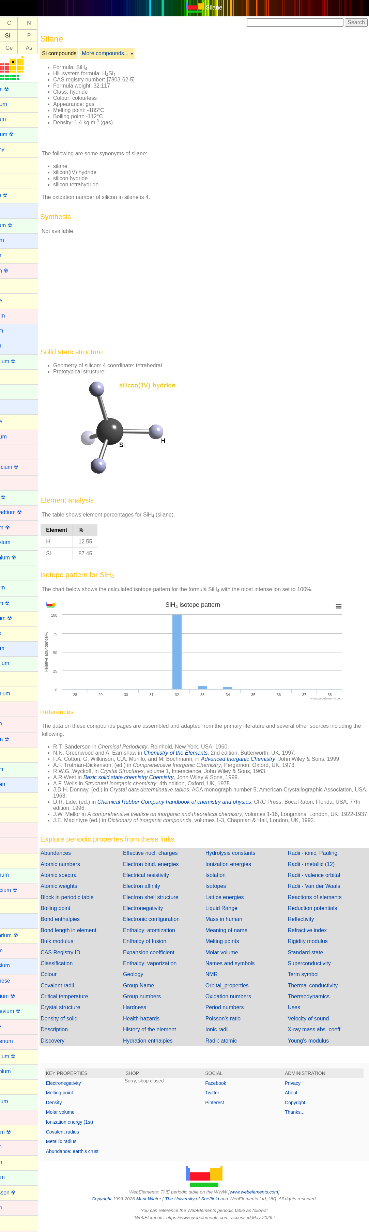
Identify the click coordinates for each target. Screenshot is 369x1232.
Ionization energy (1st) (93, 1128)
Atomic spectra (82, 881)
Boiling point (78, 914)
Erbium (13, 572)
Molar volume (233, 958)
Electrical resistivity (163, 881)
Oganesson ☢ (22, 1193)
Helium (13, 754)
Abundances (79, 859)
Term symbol (308, 980)
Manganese (19, 981)
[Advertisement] (267, 101)
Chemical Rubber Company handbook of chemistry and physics (197, 802)
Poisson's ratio (234, 1025)
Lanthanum (18, 875)
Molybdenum (20, 1041)
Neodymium (19, 1071)
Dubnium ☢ (19, 527)
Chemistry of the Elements (199, 753)
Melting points (234, 947)
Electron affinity (159, 892)
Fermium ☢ (19, 603)
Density (77, 1108)
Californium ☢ (22, 361)
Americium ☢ (21, 134)
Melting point (82, 1099)
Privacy (298, 1089)
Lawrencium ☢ (23, 890)
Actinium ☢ (18, 89)
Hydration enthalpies (165, 1047)
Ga (12, 48)
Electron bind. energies (168, 870)
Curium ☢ (17, 497)
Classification (80, 969)
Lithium (13, 920)
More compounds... (128, 53)
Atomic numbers (83, 870)
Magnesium (19, 965)
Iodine (12, 814)
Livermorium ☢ (23, 935)
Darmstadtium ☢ (25, 512)
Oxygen (14, 1222)
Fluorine (15, 633)
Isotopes (227, 892)
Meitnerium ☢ (21, 996)
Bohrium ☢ (18, 271)
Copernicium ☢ (23, 467)
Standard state (311, 958)
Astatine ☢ (18, 195)
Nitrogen (15, 1162)
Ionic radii (228, 1035)
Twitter (224, 1099)
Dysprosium (19, 542)
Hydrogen (16, 784)
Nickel (12, 1117)
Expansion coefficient (166, 958)
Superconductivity (314, 969)
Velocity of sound (314, 1025)
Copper (13, 482)
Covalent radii (80, 992)
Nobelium (16, 1177)
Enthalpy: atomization (166, 936)
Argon (12, 164)
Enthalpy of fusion (162, 947)
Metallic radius (84, 1147)
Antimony (16, 149)
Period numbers (236, 1013)
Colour (72, 980)
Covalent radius (85, 1138)
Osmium (15, 1207)
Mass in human (235, 925)
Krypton (14, 860)
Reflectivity (306, 925)
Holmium (15, 769)
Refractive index (313, 936)
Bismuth (15, 255)
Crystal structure (83, 1013)
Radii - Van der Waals (319, 892)
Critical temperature (87, 1002)
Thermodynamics (314, 1002)
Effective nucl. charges (167, 859)
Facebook (227, 1089)
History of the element (167, 1035)
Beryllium (16, 240)
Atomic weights (82, 892)
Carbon (13, 376)
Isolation (227, 881)
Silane (225, 7)
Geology (150, 980)
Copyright (301, 1108)
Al (12, 35)
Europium (16, 587)
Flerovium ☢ (20, 618)
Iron (9, 844)
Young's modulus (314, 1047)
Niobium (15, 1147)
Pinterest (226, 1108)
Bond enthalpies (83, 925)
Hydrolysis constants (242, 859)
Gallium (14, 678)
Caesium (15, 331)
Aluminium (17, 104)
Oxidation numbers (240, 1002)
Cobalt (12, 452)
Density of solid (82, 1025)
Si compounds (82, 53)
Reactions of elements (320, 903)
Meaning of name (238, 936)
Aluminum (17, 119)
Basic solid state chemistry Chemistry (152, 777)
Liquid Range (233, 914)
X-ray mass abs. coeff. (320, 1035)
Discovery (76, 1047)
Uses (299, 1013)
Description (77, 1035)
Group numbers (159, 1002)
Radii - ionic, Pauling (318, 859)
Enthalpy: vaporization (167, 969)
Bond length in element (92, 936)
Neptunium (18, 1101)
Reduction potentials (318, 914)
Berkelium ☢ (20, 225)
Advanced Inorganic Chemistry (261, 759)
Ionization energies (240, 870)
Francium (16, 648)
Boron (12, 285)
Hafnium (15, 723)
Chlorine (15, 421)
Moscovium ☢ (22, 1056)
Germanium (19, 693)
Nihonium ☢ (19, 1132)
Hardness (152, 1013)
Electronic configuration (168, 925)
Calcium (15, 346)
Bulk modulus (80, 947)
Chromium (17, 437)
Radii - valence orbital (319, 881)
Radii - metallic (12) (316, 870)
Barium (13, 210)
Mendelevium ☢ (24, 1011)
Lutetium (15, 950)
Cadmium (16, 316)
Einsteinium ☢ (22, 557)
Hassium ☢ (18, 739)
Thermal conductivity (318, 992)
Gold (10, 708)
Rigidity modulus (313, 947)
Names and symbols (241, 969)
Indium (13, 799)
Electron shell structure (168, 903)
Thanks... (300, 1118)
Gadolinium (18, 663)
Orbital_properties (238, 992)
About (297, 1099)
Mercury (15, 1026)
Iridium (13, 829)
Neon (11, 1086)
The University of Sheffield (204, 1204)
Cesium (14, 406)
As (52, 48)
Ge (32, 48)
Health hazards (158, 1025)
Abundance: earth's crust (95, 1157)
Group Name (156, 992)
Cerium (13, 391)
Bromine (15, 300)
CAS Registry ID (83, 958)
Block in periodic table (90, 903)
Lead (11, 905)
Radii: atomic (232, 1047)
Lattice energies (236, 903)
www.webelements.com (265, 1198)
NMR (223, 980)
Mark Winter (160, 1204)
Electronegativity (160, 914)
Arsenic (14, 179)
